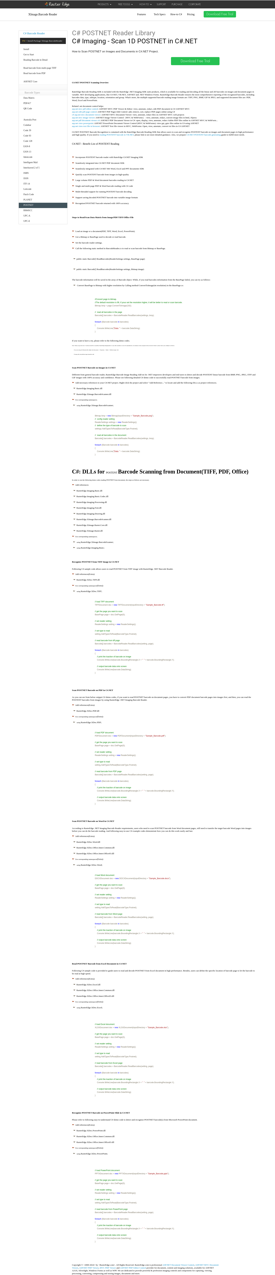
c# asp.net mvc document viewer (86, 114)
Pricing (190, 14)
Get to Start (28, 54)
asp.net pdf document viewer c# (85, 120)
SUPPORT (161, 4)
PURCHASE (177, 4)
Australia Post (29, 119)
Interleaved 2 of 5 (31, 168)
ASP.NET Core (30, 81)
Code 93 (27, 135)
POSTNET (28, 205)
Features (141, 14)
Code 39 (27, 130)
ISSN (25, 178)
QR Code (27, 108)
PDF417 (27, 103)
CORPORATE (194, 4)
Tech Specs (159, 14)
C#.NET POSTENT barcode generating (204, 135)
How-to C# (176, 14)
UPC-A (26, 216)
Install (26, 49)
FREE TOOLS (125, 4)
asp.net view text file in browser (86, 126)
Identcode (27, 157)
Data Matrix (28, 98)
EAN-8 (26, 146)
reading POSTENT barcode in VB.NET (116, 135)
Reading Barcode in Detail (35, 60)
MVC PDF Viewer (108, 1268)
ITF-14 (26, 184)
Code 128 (27, 141)
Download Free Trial (219, 14)
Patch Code (28, 194)
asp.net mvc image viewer (83, 117)
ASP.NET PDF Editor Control (133, 1268)
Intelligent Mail (30, 162)
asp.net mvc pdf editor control (85, 109)
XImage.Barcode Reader (42, 14)
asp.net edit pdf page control (84, 112)
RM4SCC (27, 210)
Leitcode (27, 189)
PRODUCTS (104, 4)
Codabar (27, 125)
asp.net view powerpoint (82, 123)
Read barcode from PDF (34, 73)
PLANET (27, 200)
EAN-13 (27, 152)
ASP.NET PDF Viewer (89, 1268)
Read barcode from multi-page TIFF (39, 68)
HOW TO (145, 4)
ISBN (26, 173)
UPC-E (26, 221)
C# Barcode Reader (34, 33)
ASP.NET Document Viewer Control (178, 1265)
